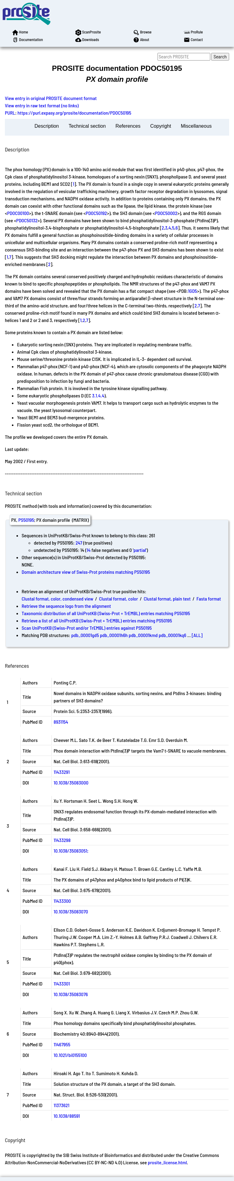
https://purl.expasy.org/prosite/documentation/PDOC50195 (74, 113)
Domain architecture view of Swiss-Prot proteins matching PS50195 (86, 572)
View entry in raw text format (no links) (42, 105)
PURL (10, 113)
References (127, 126)
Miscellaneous (196, 126)
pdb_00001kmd (143, 635)
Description (46, 126)
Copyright (160, 126)
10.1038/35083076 (71, 994)
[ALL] (197, 635)
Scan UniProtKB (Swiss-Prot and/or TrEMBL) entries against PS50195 (87, 628)
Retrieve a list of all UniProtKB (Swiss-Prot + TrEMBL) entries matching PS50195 (97, 620)
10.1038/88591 (67, 1116)
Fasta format (209, 598)
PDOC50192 (96, 213)
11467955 (62, 1044)
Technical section (87, 126)
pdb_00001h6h (114, 635)
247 (79, 542)
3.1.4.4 (98, 395)
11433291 (62, 772)
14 (88, 550)
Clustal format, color (118, 598)
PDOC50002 (166, 213)
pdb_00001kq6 (172, 635)
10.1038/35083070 (71, 911)
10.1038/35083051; (71, 851)
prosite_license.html (167, 1162)
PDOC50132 (26, 220)
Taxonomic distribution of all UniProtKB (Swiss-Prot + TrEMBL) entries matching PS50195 (106, 613)
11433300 (62, 901)
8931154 (61, 722)
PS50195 (26, 520)
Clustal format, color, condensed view (57, 598)
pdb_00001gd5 (85, 635)
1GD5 (192, 291)
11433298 (62, 840)
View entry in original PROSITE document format (51, 98)
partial (139, 550)
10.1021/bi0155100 (70, 1055)
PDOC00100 (18, 213)
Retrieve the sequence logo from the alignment (66, 606)
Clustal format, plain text (167, 598)
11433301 (62, 983)
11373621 (61, 1105)
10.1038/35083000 (71, 782)
